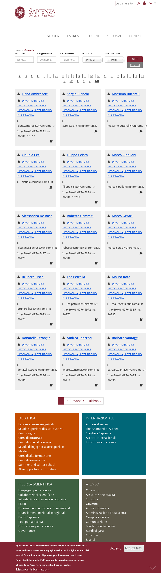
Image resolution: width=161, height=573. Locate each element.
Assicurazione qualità (100, 490)
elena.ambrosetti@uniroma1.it (36, 121)
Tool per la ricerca (30, 517)
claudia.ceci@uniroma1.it (37, 177)
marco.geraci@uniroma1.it (124, 243)
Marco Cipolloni (124, 150)
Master (23, 446)
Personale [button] (115, 36)
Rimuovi (135, 60)
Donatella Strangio (36, 333)
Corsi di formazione (31, 455)
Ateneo (92, 479)
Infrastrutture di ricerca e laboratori (42, 494)
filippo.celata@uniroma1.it (78, 182)
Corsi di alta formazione (34, 451)
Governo (92, 499)
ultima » (95, 396)
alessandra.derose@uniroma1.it (37, 243)
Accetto (115, 549)
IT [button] (152, 3)
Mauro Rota (121, 272)
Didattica (26, 413)
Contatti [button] (136, 36)
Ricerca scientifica (35, 479)
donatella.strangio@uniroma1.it (37, 365)
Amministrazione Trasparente (106, 508)
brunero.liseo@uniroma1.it (34, 304)
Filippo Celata (77, 150)
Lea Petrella (76, 272)
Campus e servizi (97, 512)
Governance (26, 526)
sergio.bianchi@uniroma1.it (79, 121)
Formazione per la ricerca (35, 521)
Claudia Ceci (31, 150)
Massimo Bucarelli (126, 89)
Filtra (135, 54)
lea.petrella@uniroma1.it (82, 299)
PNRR (22, 499)
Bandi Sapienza (28, 512)
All (97, 76)
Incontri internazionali (101, 437)
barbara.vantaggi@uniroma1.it (126, 365)
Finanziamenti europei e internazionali (44, 503)
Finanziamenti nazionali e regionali (41, 508)
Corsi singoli (26, 428)
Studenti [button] (54, 36)
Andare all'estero (97, 419)
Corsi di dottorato (30, 433)
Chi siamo (92, 485)
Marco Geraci (122, 211)
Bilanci (90, 535)
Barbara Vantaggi (125, 333)
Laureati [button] (74, 36)
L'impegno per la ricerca (34, 485)
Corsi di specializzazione (34, 437)
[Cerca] (139, 3)
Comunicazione (96, 517)
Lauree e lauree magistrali (36, 419)
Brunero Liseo (33, 272)
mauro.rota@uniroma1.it (127, 299)
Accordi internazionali (101, 433)
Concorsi (92, 530)
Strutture (92, 494)
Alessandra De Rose (37, 211)
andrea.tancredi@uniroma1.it (80, 365)
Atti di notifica (95, 539)
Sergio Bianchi (78, 89)
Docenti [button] (93, 36)
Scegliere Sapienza (98, 428)
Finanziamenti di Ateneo (102, 424)
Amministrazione (97, 503)
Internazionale (100, 413)
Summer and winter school (36, 460)
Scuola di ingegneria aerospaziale (41, 442)
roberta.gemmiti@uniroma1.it (81, 243)
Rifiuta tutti (133, 549)
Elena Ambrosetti (35, 89)
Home (18, 49)
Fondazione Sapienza (100, 521)
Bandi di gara (95, 526)
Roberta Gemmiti (80, 211)
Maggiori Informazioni (33, 570)
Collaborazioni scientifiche (36, 490)
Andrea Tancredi (79, 333)
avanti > (78, 396)
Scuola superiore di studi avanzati (41, 424)
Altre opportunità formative (37, 464)
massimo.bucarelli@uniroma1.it (127, 121)
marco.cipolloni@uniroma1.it (126, 182)
